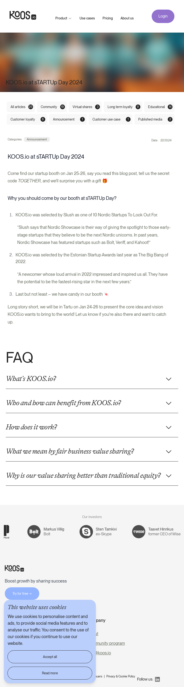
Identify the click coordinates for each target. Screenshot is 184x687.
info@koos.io (99, 652)
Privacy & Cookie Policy (120, 676)
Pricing (108, 18)
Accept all (50, 657)
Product (61, 18)
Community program (106, 643)
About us (127, 18)
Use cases (87, 18)
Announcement (37, 139)
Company (96, 620)
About (92, 633)
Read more (50, 673)
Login (163, 16)
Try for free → (22, 593)
